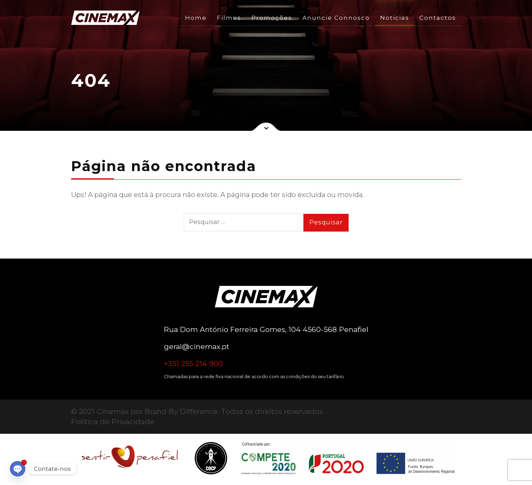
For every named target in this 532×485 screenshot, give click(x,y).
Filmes (229, 17)
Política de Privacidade (112, 421)
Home (196, 17)
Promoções (271, 17)
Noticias (394, 17)
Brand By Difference (181, 411)
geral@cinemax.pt (196, 346)
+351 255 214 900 (193, 363)
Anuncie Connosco (336, 17)
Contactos (437, 17)
